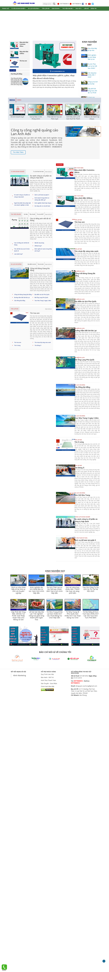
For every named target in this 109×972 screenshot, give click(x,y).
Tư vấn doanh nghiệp (18, 8)
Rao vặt (79, 8)
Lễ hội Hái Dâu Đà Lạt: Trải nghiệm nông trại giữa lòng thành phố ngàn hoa (36, 616)
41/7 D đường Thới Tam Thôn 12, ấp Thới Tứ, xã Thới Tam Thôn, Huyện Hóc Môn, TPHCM (84, 691)
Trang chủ (5, 8)
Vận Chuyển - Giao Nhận (49, 683)
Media (12, 100)
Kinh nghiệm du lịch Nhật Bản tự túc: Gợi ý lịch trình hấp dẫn (36, 590)
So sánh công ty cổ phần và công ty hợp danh (86, 520)
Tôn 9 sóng (17, 345)
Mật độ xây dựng (39, 243)
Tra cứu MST (40, 214)
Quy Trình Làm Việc (47, 674)
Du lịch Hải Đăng (34, 8)
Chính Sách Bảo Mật (47, 686)
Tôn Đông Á (38, 345)
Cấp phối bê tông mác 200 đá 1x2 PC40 (92, 91)
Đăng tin (93, 8)
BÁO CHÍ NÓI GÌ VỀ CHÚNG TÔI (55, 652)
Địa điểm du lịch (32, 264)
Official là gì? (38, 246)
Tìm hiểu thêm (18, 152)
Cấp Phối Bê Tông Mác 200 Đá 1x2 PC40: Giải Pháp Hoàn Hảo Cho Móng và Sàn (18, 616)
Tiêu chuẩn (32, 214)
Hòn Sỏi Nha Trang (82, 495)
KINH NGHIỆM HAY (89, 43)
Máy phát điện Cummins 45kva (84, 171)
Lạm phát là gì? (18, 254)
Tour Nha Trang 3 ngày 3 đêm (43, 300)
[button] (98, 111)
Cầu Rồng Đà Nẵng (19, 300)
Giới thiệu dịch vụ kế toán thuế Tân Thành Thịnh (73, 119)
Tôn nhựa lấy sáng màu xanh (43, 342)
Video (19, 100)
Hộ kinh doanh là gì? (17, 117)
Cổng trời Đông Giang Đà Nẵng (23, 294)
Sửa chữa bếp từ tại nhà (92, 49)
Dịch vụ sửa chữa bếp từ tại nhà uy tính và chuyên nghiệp (18, 590)
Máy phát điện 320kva (83, 198)
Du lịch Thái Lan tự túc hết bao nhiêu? (92, 66)
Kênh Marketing (19, 675)
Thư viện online (67, 8)
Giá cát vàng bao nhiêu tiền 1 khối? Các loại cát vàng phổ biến (72, 590)
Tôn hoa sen (17, 342)
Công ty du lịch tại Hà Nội (93, 83)
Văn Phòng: (83, 695)
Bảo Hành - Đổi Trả (47, 677)
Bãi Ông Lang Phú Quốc (41, 297)
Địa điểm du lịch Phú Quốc (42, 294)
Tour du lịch (41, 264)
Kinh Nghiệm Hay (55, 570)
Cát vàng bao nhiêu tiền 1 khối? (92, 75)
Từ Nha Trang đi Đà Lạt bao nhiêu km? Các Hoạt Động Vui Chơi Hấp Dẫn (54, 615)
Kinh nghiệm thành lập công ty (43, 203)
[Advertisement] (54, 25)
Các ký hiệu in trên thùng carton (36, 118)
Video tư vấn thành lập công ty (91, 118)
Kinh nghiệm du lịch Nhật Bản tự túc (92, 57)
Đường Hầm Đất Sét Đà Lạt (22, 297)
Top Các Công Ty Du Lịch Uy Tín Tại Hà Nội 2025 (91, 589)
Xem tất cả (48, 171)
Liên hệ (86, 8)
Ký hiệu (26, 214)
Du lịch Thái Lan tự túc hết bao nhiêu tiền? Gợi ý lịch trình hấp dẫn (54, 590)
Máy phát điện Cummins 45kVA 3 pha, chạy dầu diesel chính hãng (54, 77)
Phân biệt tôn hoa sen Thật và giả (54, 118)
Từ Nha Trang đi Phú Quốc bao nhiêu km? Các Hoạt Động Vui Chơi (73, 615)
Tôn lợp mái (45, 8)
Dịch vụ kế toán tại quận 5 (42, 195)
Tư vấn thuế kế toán (38, 171)
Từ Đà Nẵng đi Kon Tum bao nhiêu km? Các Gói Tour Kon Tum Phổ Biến (91, 615)
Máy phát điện (79, 168)
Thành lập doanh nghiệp (82, 517)
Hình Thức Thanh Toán (48, 680)
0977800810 (63, 4)
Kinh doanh (56, 8)
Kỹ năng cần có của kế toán (42, 206)
